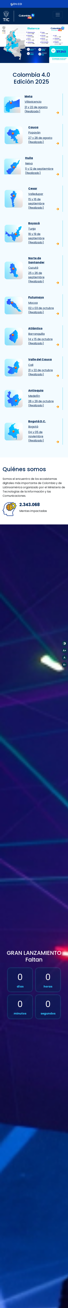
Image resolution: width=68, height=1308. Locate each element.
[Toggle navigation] (58, 14)
